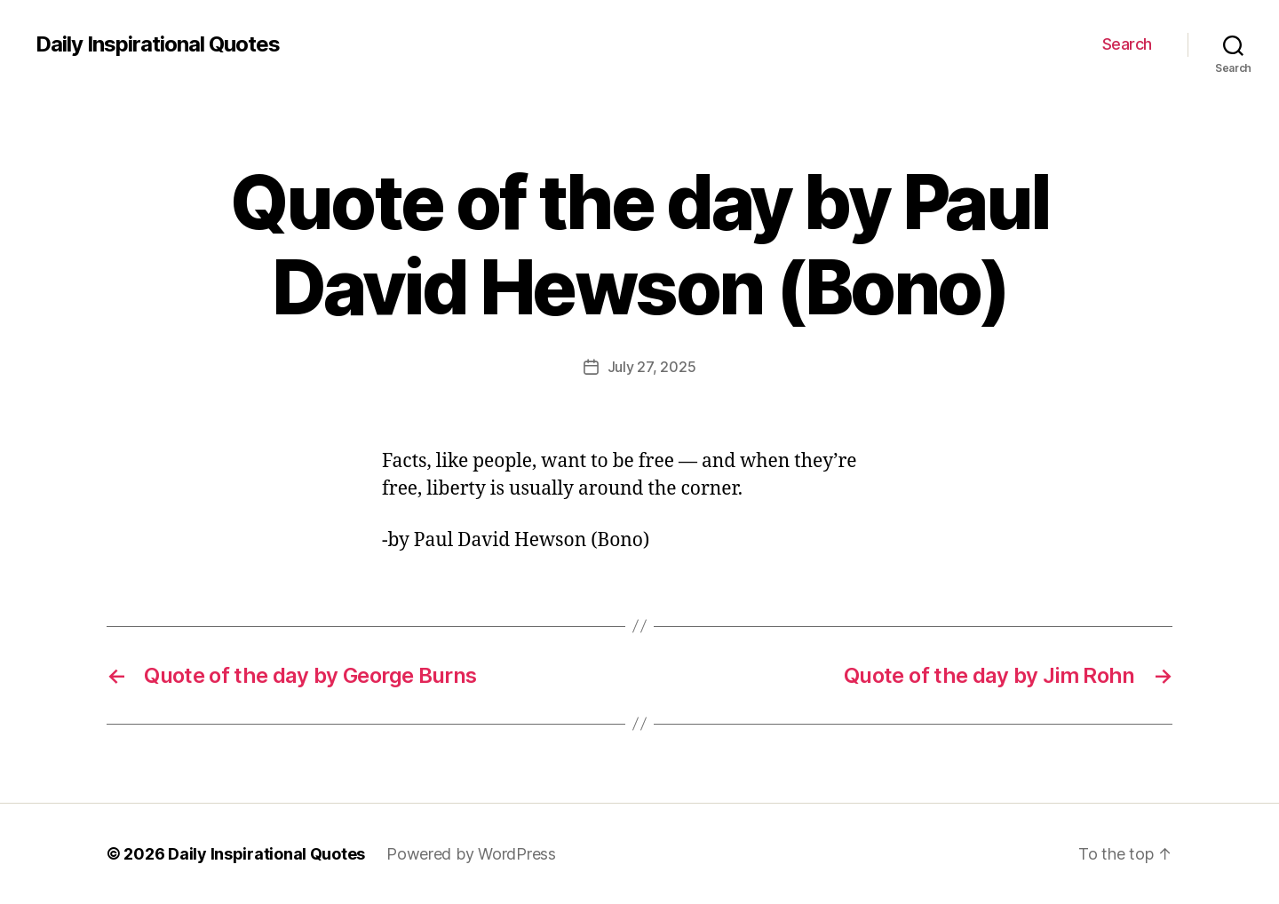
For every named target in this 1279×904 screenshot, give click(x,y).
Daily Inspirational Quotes (158, 44)
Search (1127, 44)
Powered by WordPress (471, 854)
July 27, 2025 (652, 367)
